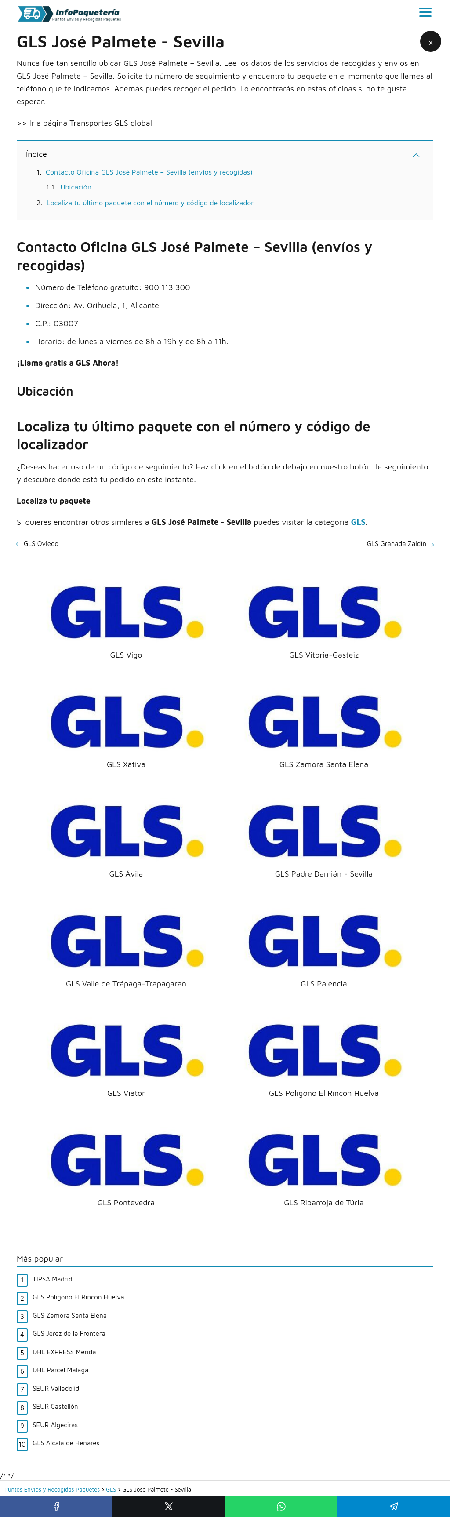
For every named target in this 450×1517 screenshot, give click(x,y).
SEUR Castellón (55, 1406)
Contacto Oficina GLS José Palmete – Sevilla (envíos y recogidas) (149, 172)
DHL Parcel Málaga (60, 1370)
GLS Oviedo (41, 543)
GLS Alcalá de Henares (66, 1443)
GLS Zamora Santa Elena (70, 1315)
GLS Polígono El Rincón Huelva (78, 1297)
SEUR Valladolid (56, 1388)
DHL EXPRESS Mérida (64, 1352)
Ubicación (75, 187)
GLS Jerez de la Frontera (69, 1333)
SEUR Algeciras (55, 1425)
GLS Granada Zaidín (396, 543)
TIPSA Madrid (52, 1279)
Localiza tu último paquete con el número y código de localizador (150, 203)
